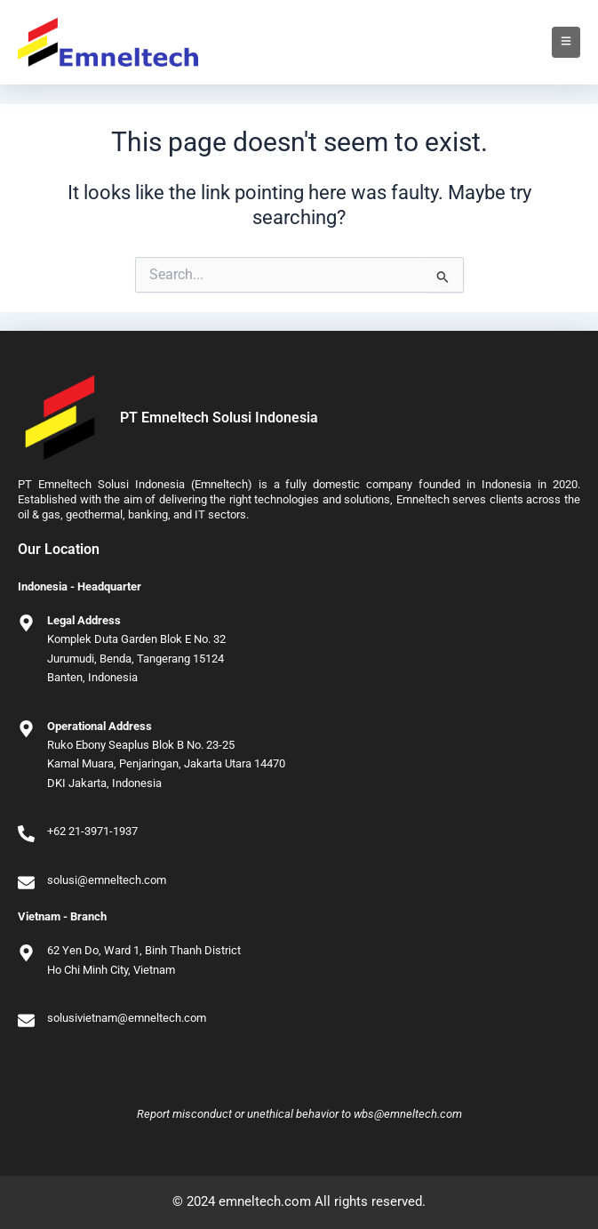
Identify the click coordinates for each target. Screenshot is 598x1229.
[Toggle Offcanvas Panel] (566, 42)
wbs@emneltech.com (408, 1114)
